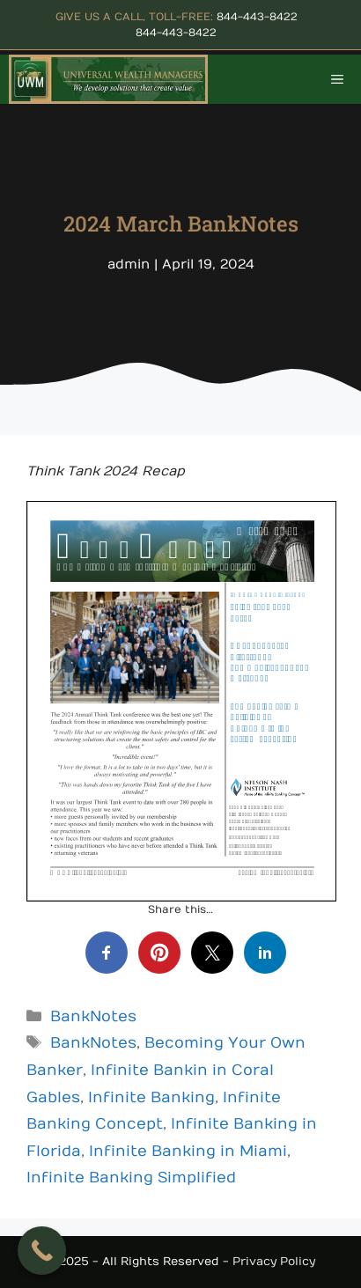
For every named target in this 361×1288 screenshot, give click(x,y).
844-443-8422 (257, 17)
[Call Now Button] (42, 1250)
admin (128, 264)
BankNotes (93, 1017)
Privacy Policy (273, 1262)
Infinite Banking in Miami (188, 1151)
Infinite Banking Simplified (131, 1178)
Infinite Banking (151, 1098)
